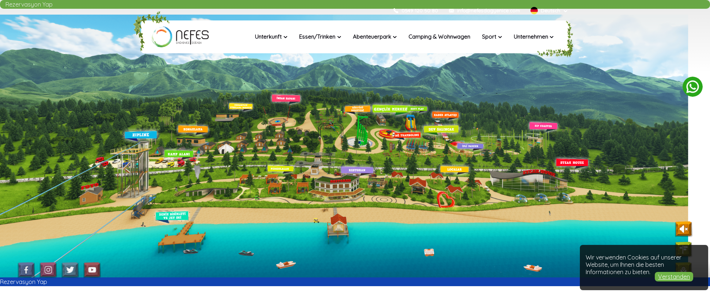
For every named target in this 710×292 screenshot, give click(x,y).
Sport (489, 36)
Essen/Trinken (317, 36)
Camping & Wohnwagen (439, 36)
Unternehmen (531, 36)
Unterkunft (268, 36)
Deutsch (546, 10)
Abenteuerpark (372, 36)
